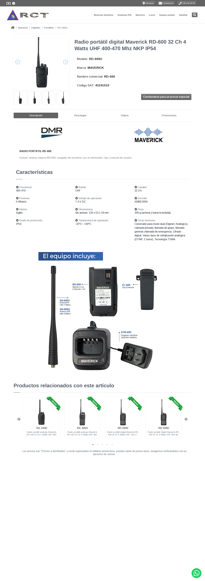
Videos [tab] (125, 115)
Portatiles (49, 27)
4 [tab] (107, 444)
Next (186, 419)
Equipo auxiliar (167, 15)
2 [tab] (97, 444)
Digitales (35, 27)
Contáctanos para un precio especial (166, 96)
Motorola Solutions (103, 15)
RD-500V (123, 428)
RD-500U (163, 428)
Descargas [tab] (80, 115)
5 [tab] (112, 444)
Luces (152, 15)
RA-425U (82, 428)
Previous (18, 419)
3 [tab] (102, 444)
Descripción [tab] (35, 115)
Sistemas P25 (124, 15)
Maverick (140, 15)
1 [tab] (92, 444)
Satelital (183, 15)
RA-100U (41, 428)
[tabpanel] (41, 419)
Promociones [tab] (169, 115)
